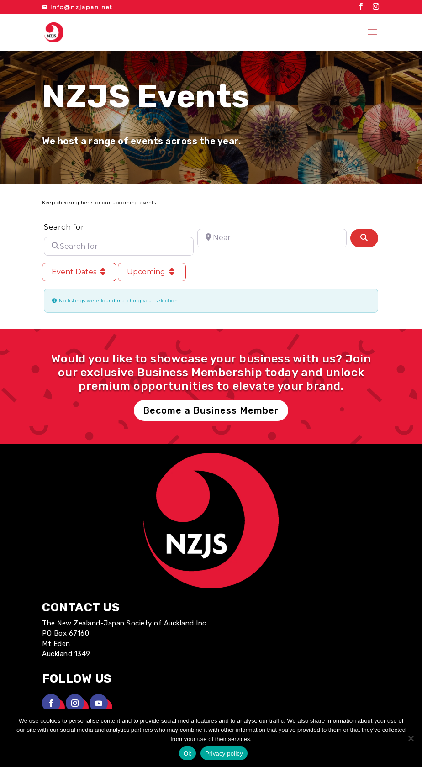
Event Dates (79, 272)
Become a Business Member (211, 410)
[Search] (364, 238)
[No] (410, 738)
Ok (187, 753)
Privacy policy (224, 753)
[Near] (272, 238)
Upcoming (151, 272)
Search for (64, 227)
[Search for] (118, 246)
